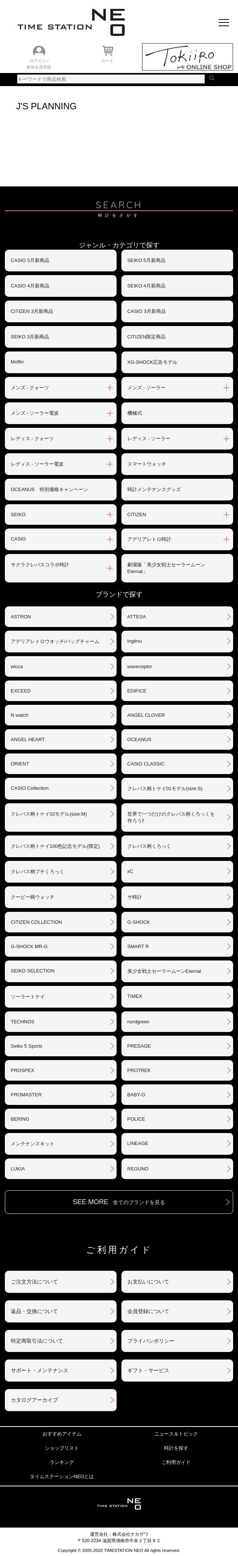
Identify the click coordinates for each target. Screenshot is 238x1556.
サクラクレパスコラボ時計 (40, 564)
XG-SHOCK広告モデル (152, 362)
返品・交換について (34, 1311)
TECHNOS (23, 1021)
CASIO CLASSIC (146, 764)
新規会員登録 (39, 67)
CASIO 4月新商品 (30, 286)
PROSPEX (22, 1070)
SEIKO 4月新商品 (146, 286)
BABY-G (136, 1094)
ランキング (62, 1462)
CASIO (18, 539)
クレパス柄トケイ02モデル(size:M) (49, 814)
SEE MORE (119, 1202)
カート (107, 60)
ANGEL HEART (28, 739)
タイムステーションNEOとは (62, 1476)
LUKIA (18, 1169)
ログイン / (39, 60)
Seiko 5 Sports (27, 1046)
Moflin (17, 362)
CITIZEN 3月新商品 (32, 311)
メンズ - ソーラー (146, 387)
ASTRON (21, 616)
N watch (19, 715)
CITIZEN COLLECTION (36, 922)
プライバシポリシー (150, 1341)
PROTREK (139, 1070)
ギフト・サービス (148, 1370)
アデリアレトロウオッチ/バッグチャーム (55, 641)
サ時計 (134, 897)
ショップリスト (62, 1448)
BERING (20, 1119)
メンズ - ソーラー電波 (35, 413)
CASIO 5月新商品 (30, 260)
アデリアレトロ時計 (149, 539)
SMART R (138, 946)
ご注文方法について (34, 1282)
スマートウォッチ (146, 464)
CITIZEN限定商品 (146, 336)
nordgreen (138, 1021)
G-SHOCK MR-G (29, 946)
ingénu (134, 641)
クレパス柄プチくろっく (37, 871)
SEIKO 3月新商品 (30, 336)
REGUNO (138, 1169)
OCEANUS (139, 739)
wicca (17, 666)
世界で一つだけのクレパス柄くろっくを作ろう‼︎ (171, 817)
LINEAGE (137, 1143)
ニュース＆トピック (176, 1434)
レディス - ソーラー (149, 438)
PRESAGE (139, 1046)
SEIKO (18, 514)
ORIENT (20, 764)
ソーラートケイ (28, 996)
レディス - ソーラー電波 (37, 464)
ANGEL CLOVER (146, 715)
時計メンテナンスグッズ (154, 489)
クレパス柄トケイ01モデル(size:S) (165, 788)
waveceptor (139, 666)
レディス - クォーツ (32, 438)
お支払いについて (148, 1282)
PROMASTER (26, 1094)
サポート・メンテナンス (39, 1370)
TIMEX (134, 996)
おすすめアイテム (62, 1434)
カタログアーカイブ (34, 1400)
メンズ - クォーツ (30, 387)
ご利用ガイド (176, 1462)
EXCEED (21, 691)
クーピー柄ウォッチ (33, 897)
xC (130, 871)
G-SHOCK (138, 922)
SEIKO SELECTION (33, 971)
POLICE (136, 1119)
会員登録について (148, 1311)
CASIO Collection (30, 788)
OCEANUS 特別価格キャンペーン (49, 489)
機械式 (134, 413)
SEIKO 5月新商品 (146, 260)
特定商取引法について (37, 1341)
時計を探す (176, 1448)
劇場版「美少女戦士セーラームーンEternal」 (166, 568)
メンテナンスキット (33, 1144)
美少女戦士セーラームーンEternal (164, 971)
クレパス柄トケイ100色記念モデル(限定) (55, 846)
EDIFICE (136, 691)
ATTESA (136, 616)
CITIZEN (136, 514)
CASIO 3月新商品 (146, 311)
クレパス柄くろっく (149, 846)
